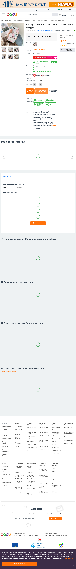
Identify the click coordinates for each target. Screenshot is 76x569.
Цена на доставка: (29, 79)
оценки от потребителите (44, 30)
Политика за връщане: (29, 112)
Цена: (28, 36)
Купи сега (30, 91)
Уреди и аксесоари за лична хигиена (43, 475)
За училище (42, 449)
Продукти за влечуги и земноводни (55, 479)
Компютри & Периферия (30, 471)
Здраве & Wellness (42, 487)
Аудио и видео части (31, 489)
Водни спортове (6, 482)
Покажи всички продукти (8, 326)
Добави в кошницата (40, 91)
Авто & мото (19, 463)
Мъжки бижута (68, 443)
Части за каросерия (18, 471)
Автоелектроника (20, 492)
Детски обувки (43, 432)
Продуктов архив (5, 442)
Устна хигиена (43, 480)
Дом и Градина (54, 424)
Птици (53, 471)
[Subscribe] (31, 518)
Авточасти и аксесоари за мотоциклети (18, 487)
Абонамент (55, 518)
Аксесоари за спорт (6, 474)
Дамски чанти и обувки (31, 428)
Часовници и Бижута (68, 424)
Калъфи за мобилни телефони (56, 20)
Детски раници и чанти (44, 436)
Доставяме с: (29, 74)
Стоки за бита (56, 438)
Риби (53, 468)
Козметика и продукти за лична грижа (43, 469)
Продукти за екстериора (18, 467)
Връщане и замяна (5, 455)
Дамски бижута (68, 440)
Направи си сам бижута (68, 428)
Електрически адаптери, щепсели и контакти (31, 483)
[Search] (39, 14)
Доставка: (29, 66)
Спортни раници (31, 451)
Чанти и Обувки (29, 424)
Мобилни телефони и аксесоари (39, 20)
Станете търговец (4, 430)
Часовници (67, 437)
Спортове (5, 466)
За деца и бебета (42, 424)
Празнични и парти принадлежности (56, 449)
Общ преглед (7, 176)
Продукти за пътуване (18, 482)
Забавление (5, 479)
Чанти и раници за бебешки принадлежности (32, 446)
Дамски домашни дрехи (19, 447)
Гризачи (54, 475)
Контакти (5, 446)
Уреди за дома (56, 453)
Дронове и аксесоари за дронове (31, 477)
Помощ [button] (51, 10)
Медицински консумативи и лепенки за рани (44, 492)
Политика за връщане (51, 533)
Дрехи (17, 423)
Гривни (66, 447)
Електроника (8, 20)
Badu (2, 20)
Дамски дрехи (19, 426)
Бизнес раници (31, 441)
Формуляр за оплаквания (6, 450)
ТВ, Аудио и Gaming (30, 467)
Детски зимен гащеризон (18, 442)
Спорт (4, 463)
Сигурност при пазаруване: (29, 100)
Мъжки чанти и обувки (31, 433)
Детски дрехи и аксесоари (43, 428)
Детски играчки (43, 446)
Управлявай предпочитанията (56, 564)
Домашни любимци (55, 464)
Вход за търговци (35, 10)
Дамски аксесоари (17, 433)
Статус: (28, 53)
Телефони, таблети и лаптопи (21, 20)
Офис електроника (30, 493)
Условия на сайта (19, 533)
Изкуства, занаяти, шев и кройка (56, 443)
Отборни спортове (5, 486)
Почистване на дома (56, 428)
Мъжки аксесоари (17, 438)
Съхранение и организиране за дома (56, 434)
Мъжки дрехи (18, 429)
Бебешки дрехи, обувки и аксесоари (43, 441)
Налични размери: (29, 49)
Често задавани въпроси (6, 434)
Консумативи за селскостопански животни (56, 485)
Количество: (29, 84)
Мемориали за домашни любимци (56, 491)
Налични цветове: (29, 43)
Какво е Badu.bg (6, 426)
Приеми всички (19, 564)
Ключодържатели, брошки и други (69, 433)
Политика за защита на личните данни (26, 535)
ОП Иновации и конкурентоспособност (56, 535)
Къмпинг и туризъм (5, 470)
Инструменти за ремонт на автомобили (19, 477)
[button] (3, 14)
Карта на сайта (6, 438)
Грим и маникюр (44, 483)
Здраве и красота (42, 464)
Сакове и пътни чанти (31, 437)
